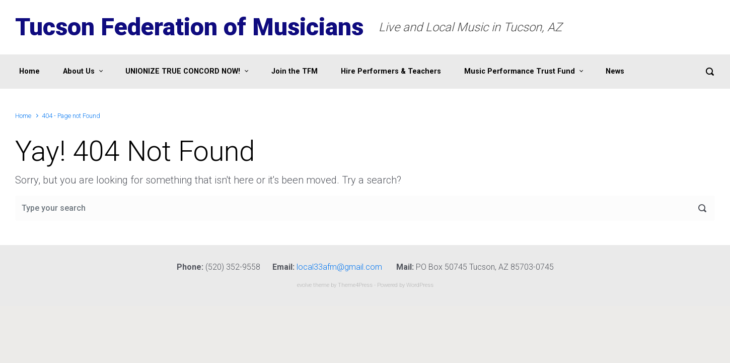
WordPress (419, 285)
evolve (304, 285)
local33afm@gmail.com (339, 267)
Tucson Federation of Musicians (189, 27)
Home (23, 115)
